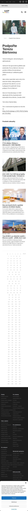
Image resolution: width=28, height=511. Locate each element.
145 (12, 327)
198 (16, 356)
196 (8, 356)
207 (20, 361)
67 (19, 283)
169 (12, 340)
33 (10, 267)
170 (16, 340)
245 (12, 383)
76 (17, 288)
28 (10, 265)
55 (7, 279)
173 (12, 342)
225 (12, 372)
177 (12, 345)
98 (15, 299)
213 (12, 365)
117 (12, 311)
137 (12, 322)
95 (19, 297)
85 (14, 292)
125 (12, 315)
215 (19, 365)
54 (20, 276)
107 (19, 304)
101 (12, 301)
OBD (7, 1)
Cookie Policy (14, 509)
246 (16, 383)
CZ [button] (3, 1)
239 (19, 379)
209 (12, 363)
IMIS (10, 1)
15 (17, 258)
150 (16, 329)
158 (16, 333)
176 (9, 345)
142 (16, 324)
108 (9, 306)
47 (12, 274)
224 (8, 372)
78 (7, 290)
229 (12, 374)
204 (8, 361)
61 (12, 281)
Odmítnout (14, 502)
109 (12, 306)
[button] (26, 483)
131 (19, 317)
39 (14, 270)
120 (9, 313)
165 (12, 338)
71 (17, 286)
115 (19, 308)
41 (20, 270)
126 (16, 315)
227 (19, 372)
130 (16, 317)
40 (17, 270)
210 (16, 363)
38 (10, 270)
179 (19, 345)
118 (15, 311)
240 (8, 381)
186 (16, 349)
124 (9, 315)
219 (19, 367)
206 (16, 361)
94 (15, 297)
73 (7, 288)
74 (10, 288)
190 (16, 352)
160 (9, 336)
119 (19, 311)
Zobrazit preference (14, 506)
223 (19, 370)
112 (9, 308)
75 (14, 288)
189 (12, 352)
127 (19, 315)
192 (8, 354)
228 (8, 374)
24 (14, 263)
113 (12, 308)
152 (9, 331)
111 (19, 306)
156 (9, 333)
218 (16, 367)
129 (12, 317)
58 (17, 279)
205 (12, 361)
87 (20, 292)
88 (9, 295)
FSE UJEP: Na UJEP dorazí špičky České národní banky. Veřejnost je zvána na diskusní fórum (13, 176)
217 (12, 367)
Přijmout (14, 498)
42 (9, 272)
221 (12, 370)
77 (20, 288)
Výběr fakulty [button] (14, 5)
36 (20, 267)
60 (9, 281)
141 (12, 324)
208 (9, 363)
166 (16, 338)
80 (14, 290)
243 (20, 381)
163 (19, 336)
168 (9, 340)
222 (16, 370)
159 (19, 333)
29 (14, 265)
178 (16, 345)
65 (12, 283)
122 (16, 313)
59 (20, 279)
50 (7, 276)
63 (18, 281)
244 (8, 383)
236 (8, 379)
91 (18, 295)
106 (16, 304)
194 (16, 354)
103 (19, 301)
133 (12, 320)
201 (12, 358)
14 (14, 258)
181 (12, 347)
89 (12, 295)
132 (9, 320)
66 (15, 283)
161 (12, 336)
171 (19, 340)
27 (7, 265)
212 (9, 365)
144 (8, 327)
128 (9, 317)
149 (12, 329)
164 (8, 338)
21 (20, 260)
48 (15, 274)
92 (9, 297)
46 (9, 274)
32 (7, 267)
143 (19, 324)
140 (9, 324)
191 (19, 352)
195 (19, 354)
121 (12, 313)
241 (12, 381)
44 (15, 272)
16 (20, 258)
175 (19, 342)
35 (17, 267)
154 (16, 331)
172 (9, 342)
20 (17, 260)
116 (9, 311)
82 (20, 290)
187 (19, 349)
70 (14, 286)
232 (8, 377)
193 (12, 354)
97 (12, 299)
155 (19, 331)
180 (9, 347)
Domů (5, 38)
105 (12, 304)
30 (17, 265)
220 (9, 370)
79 (11, 290)
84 (10, 292)
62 (15, 281)
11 (19, 256)
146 (16, 327)
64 (9, 283)
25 (17, 263)
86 (17, 292)
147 (19, 327)
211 (19, 363)
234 (16, 377)
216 (9, 367)
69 (11, 286)
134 (16, 320)
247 (20, 383)
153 (12, 331)
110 (16, 306)
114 (16, 308)
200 (8, 358)
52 (14, 276)
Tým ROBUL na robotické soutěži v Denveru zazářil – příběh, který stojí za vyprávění (14, 237)
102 (16, 301)
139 (19, 322)
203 (20, 358)
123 (19, 313)
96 (9, 299)
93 (12, 297)
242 (16, 381)
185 (12, 349)
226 (16, 372)
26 (20, 263)
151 (19, 329)
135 (19, 320)
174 (16, 342)
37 (7, 270)
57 (14, 279)
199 (19, 356)
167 (19, 338)
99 (19, 299)
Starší (24, 253)
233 (12, 377)
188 (8, 352)
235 (19, 377)
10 (16, 256)
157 (12, 333)
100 (9, 301)
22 (7, 263)
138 (16, 322)
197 (12, 356)
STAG (13, 1)
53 (17, 276)
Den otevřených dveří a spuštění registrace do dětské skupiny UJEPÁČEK (12, 206)
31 (20, 265)
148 (9, 329)
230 (16, 374)
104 (8, 304)
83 (7, 292)
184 (9, 349)
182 (16, 347)
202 (16, 358)
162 (16, 336)
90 (15, 295)
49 (19, 274)
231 (19, 374)
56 (10, 279)
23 (10, 263)
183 (19, 347)
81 (17, 290)
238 (16, 379)
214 (16, 365)
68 (7, 286)
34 (14, 267)
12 (8, 258)
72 (20, 286)
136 (9, 322)
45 (19, 272)
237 (12, 379)
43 (12, 272)
